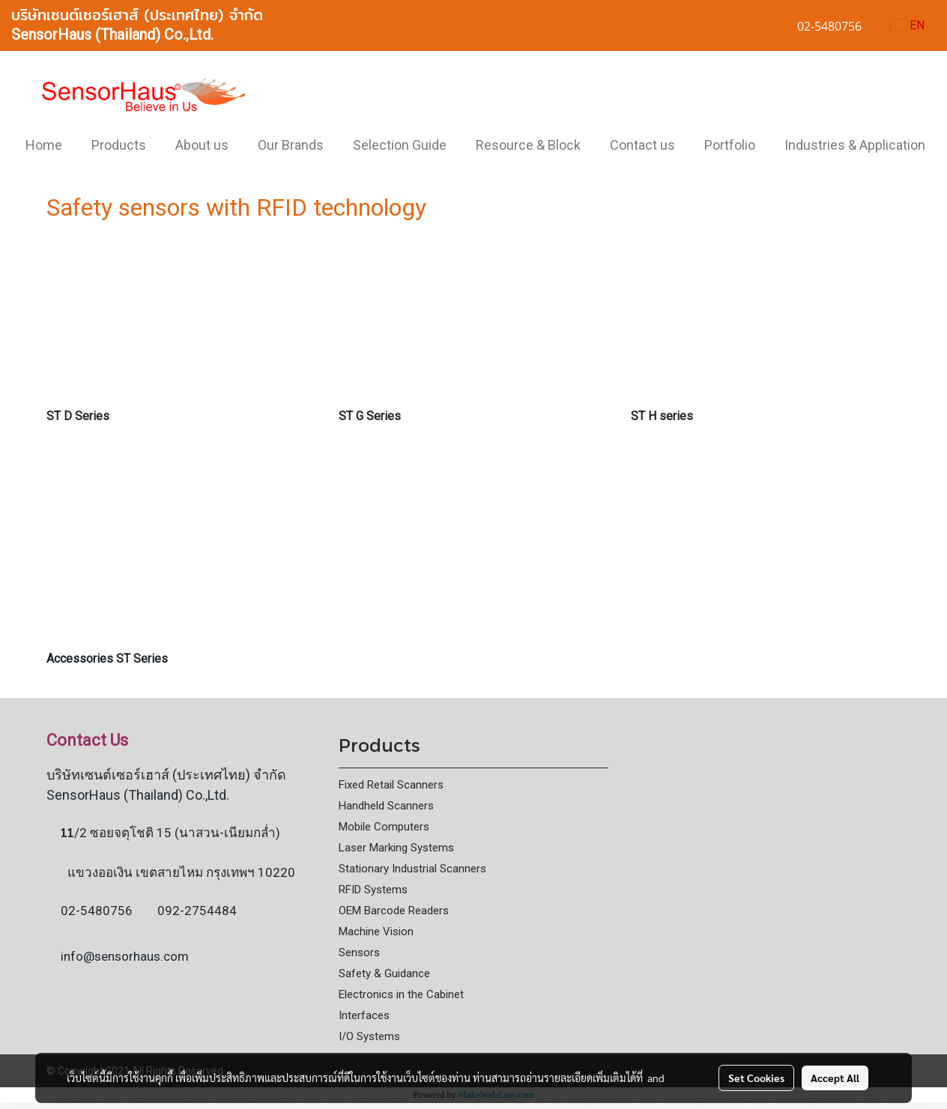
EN (908, 25)
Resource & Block (528, 145)
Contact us (642, 145)
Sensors (359, 952)
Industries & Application (854, 145)
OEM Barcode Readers (394, 910)
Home (43, 145)
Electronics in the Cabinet (401, 994)
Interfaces (364, 1015)
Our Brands (291, 145)
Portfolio (729, 145)
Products (118, 145)
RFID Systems (373, 889)
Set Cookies (756, 1077)
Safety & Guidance (384, 973)
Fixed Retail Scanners (391, 785)
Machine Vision (376, 931)
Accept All (835, 1077)
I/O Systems (369, 1036)
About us (202, 145)
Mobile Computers (384, 826)
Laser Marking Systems (396, 847)
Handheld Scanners (386, 805)
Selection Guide (400, 145)
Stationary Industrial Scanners (412, 868)
